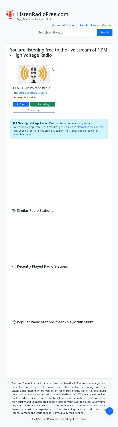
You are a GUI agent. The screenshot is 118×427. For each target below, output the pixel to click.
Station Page (43, 104)
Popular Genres (89, 25)
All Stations (69, 25)
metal (38, 92)
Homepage (34, 110)
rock (44, 92)
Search (105, 32)
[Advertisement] (84, 84)
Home (56, 25)
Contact (107, 25)
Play (21, 104)
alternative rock (26, 92)
